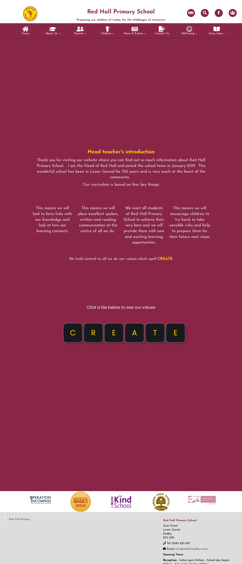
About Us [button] (53, 30)
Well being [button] (189, 30)
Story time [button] (216, 30)
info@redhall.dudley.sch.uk (191, 549)
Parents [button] (80, 30)
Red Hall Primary (19, 519)
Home (25, 30)
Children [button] (107, 30)
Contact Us (162, 30)
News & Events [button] (135, 30)
